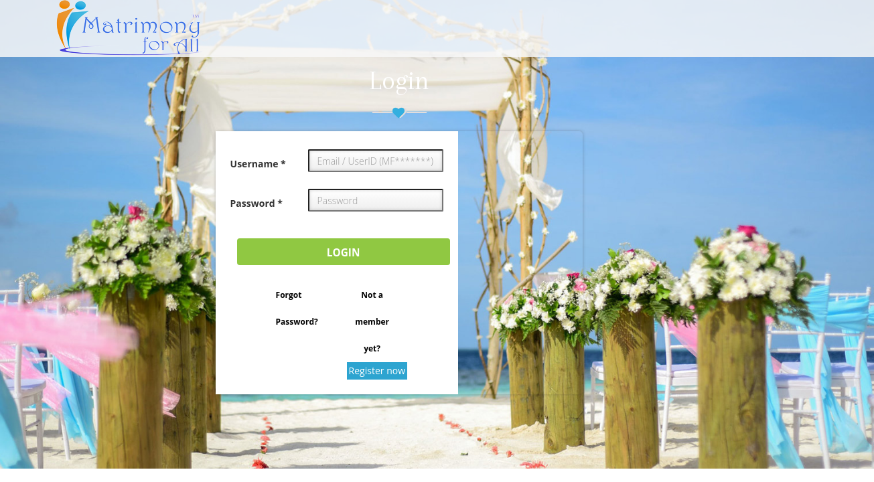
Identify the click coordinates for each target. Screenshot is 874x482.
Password (256, 203)
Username (258, 163)
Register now (377, 370)
